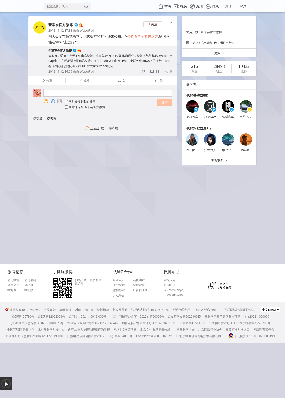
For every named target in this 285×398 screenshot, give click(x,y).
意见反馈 (50, 310)
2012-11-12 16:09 (60, 71)
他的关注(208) (197, 95)
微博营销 (139, 285)
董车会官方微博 (60, 24)
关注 (152, 24)
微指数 (28, 290)
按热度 (37, 118)
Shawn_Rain (248, 150)
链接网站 (139, 280)
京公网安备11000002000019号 (252, 336)
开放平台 (119, 295)
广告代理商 (140, 290)
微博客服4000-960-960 (22, 310)
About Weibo (84, 310)
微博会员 (13, 285)
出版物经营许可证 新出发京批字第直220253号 (239, 323)
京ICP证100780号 (22, 316)
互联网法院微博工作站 (239, 310)
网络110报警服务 (125, 329)
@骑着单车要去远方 (142, 36)
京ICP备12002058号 (51, 316)
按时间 (51, 118)
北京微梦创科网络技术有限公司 (200, 336)
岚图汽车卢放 (248, 117)
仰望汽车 (228, 117)
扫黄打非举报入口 (238, 329)
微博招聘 (103, 310)
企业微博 (119, 285)
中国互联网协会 (184, 329)
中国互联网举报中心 (20, 329)
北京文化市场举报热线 (155, 329)
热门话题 (30, 280)
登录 (243, 6)
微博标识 (119, 290)
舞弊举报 (65, 310)
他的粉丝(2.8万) (198, 128)
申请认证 (119, 280)
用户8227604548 (233, 150)
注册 (228, 6)
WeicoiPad (87, 30)
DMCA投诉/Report (207, 310)
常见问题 (170, 280)
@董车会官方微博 (60, 50)
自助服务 (170, 285)
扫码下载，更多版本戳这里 (88, 282)
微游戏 (11, 290)
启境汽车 (192, 117)
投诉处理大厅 (181, 310)
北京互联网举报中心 (51, 329)
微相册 (28, 285)
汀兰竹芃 (210, 150)
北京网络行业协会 (210, 329)
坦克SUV (210, 117)
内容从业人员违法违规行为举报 (89, 329)
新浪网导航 (120, 310)
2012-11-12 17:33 (60, 30)
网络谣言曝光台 (263, 329)
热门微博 (13, 280)
